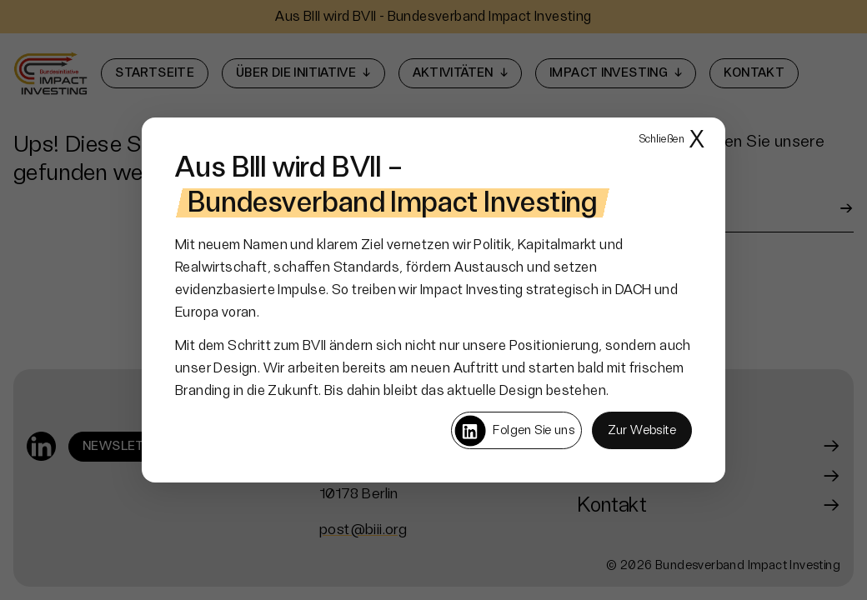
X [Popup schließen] (671, 140)
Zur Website (642, 430)
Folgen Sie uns (514, 431)
